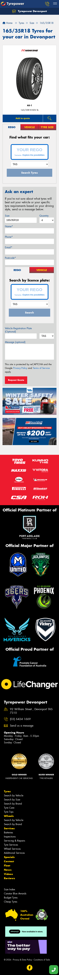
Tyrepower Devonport (29, 11)
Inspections (10, 836)
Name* (9, 226)
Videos (8, 874)
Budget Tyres (10, 897)
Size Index (9, 889)
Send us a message (21, 726)
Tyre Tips (8, 811)
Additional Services (14, 853)
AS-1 (29, 105)
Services (9, 828)
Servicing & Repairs (14, 840)
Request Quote (16, 380)
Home (7, 23)
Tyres (7, 791)
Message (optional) (15, 342)
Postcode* (10, 258)
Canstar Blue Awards (15, 893)
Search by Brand (13, 803)
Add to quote (23, 118)
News (7, 869)
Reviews (9, 878)
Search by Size (12, 799)
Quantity (44, 215)
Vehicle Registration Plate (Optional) (18, 330)
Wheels (9, 816)
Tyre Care (9, 807)
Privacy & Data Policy (22, 959)
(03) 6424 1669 (20, 719)
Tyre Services (11, 844)
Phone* (9, 237)
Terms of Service (41, 368)
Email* (8, 247)
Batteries (8, 832)
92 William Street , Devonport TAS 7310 (31, 711)
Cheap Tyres (10, 901)
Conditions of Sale (42, 959)
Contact (9, 861)
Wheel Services (12, 848)
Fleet (7, 865)
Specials (9, 857)
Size (7, 215)
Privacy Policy (20, 368)
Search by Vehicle (13, 795)
